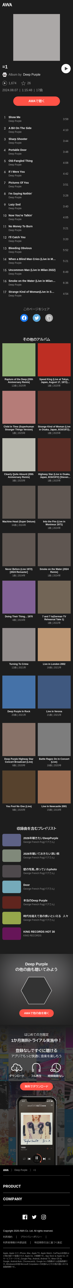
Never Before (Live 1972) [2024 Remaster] (19, 570)
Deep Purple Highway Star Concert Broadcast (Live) (18, 760)
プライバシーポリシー (31, 1237)
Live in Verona (54, 711)
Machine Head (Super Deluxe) (18, 521)
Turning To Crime (18, 664)
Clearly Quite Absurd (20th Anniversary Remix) (18, 476)
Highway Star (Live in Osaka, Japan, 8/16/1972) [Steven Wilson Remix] (54, 477)
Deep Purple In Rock (18, 711)
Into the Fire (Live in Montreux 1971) (54, 523)
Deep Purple (31, 74)
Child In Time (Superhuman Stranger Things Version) (19, 428)
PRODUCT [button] (12, 1186)
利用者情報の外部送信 (14, 1242)
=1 (34, 1170)
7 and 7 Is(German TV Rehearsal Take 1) (54, 618)
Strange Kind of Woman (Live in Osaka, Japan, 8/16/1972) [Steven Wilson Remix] (54, 429)
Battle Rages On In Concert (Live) (54, 760)
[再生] (66, 68)
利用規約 (7, 1237)
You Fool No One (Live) (19, 806)
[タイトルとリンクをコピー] (49, 318)
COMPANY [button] (12, 1199)
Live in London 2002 (54, 664)
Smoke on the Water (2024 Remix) (54, 570)
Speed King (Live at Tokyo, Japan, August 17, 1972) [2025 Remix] (54, 382)
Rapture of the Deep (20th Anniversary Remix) (19, 381)
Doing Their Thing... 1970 (19, 616)
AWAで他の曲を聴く (36, 1013)
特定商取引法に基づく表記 (48, 1242)
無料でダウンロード (36, 1086)
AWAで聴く (36, 101)
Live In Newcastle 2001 (54, 806)
